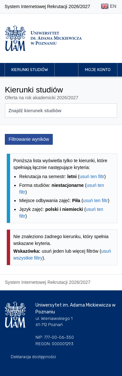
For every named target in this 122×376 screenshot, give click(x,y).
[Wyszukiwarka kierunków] (61, 110)
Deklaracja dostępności (33, 356)
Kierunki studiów (29, 69)
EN (108, 6)
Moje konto (98, 69)
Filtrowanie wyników (29, 139)
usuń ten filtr (91, 176)
